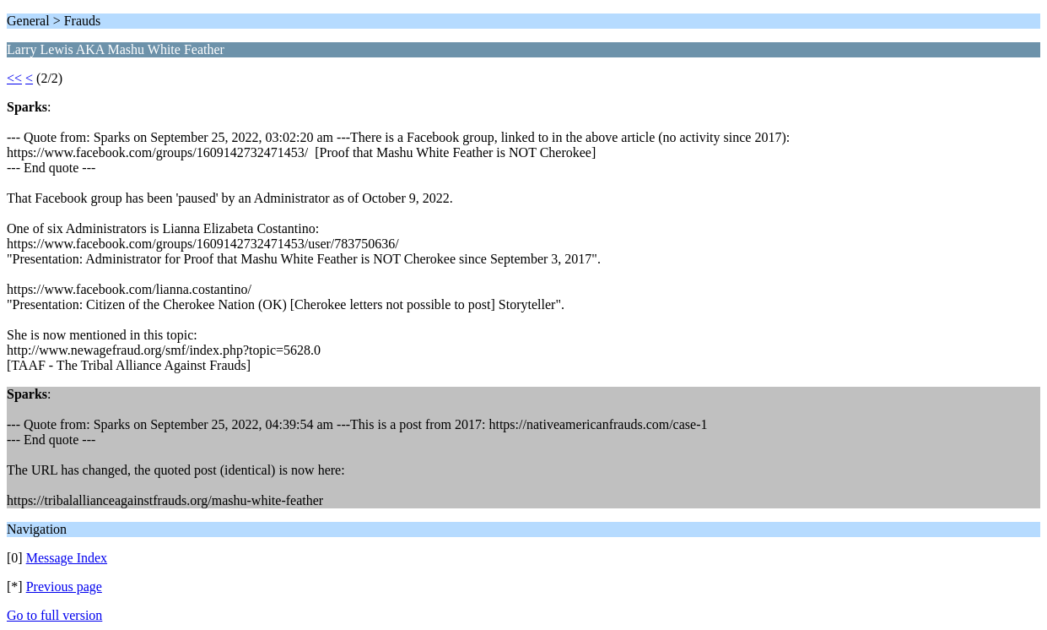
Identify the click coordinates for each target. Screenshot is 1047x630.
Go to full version (54, 615)
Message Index (66, 558)
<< (14, 78)
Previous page (64, 586)
